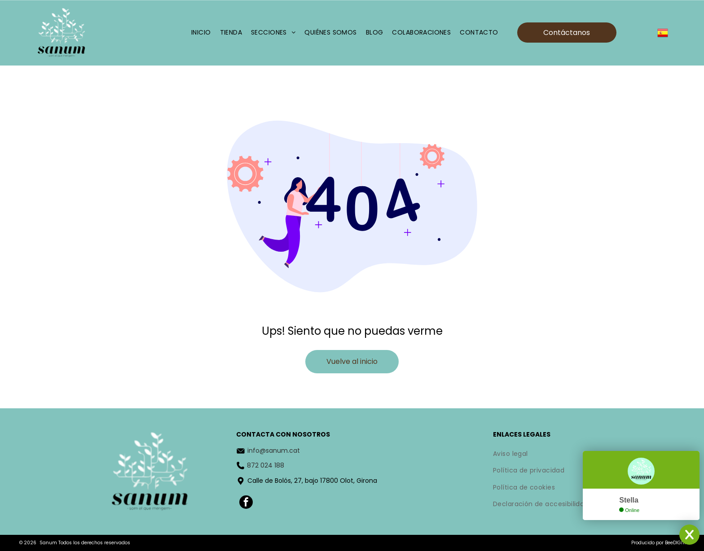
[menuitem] (201, 33)
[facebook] (246, 503)
